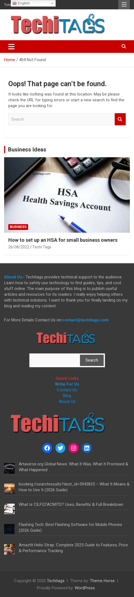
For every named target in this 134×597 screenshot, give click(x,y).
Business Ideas (27, 149)
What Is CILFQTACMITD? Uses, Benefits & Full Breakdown (71, 504)
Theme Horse (102, 580)
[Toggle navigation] (11, 46)
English (21, 3)
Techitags (56, 580)
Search (120, 119)
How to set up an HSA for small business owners (62, 240)
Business (18, 227)
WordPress (85, 587)
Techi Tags (42, 247)
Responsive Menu (124, 4)
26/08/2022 (18, 247)
